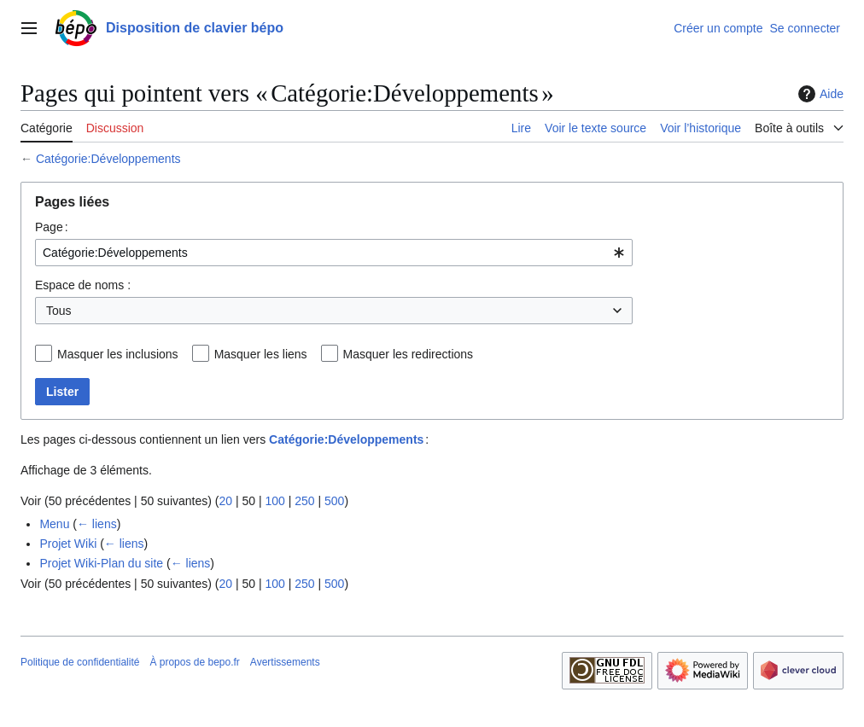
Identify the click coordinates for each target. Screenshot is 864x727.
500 (334, 501)
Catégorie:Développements (108, 159)
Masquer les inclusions (117, 354)
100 (274, 501)
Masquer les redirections (408, 354)
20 (225, 501)
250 (304, 501)
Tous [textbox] (59, 310)
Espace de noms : (83, 285)
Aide (819, 93)
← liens (97, 524)
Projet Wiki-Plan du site (101, 563)
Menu (54, 524)
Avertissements (285, 662)
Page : (51, 227)
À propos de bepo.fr (194, 662)
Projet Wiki (67, 543)
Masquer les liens (260, 354)
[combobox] (334, 252)
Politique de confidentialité (79, 662)
